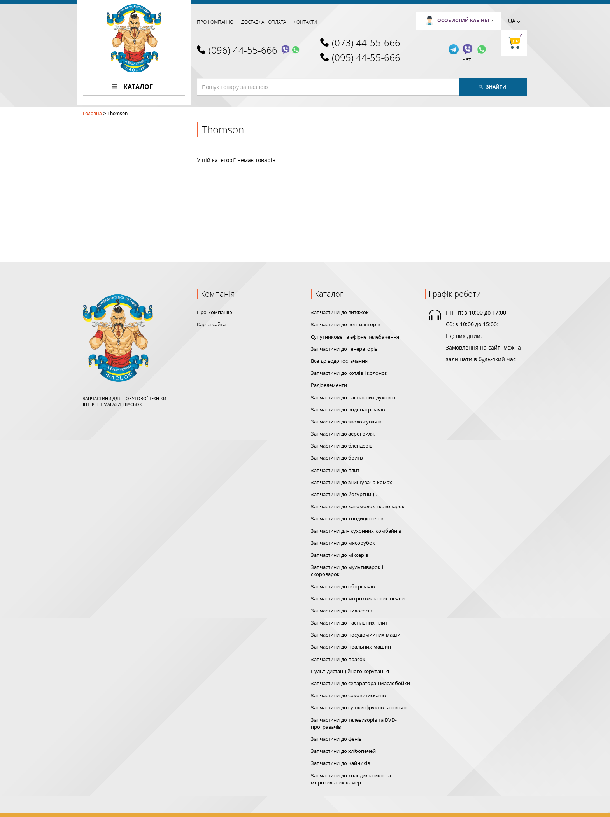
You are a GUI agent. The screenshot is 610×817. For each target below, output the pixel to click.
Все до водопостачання (339, 360)
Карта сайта (211, 324)
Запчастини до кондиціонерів (347, 518)
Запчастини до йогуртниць (344, 494)
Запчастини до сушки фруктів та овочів (359, 707)
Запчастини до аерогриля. (343, 433)
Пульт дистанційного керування (350, 671)
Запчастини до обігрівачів (343, 586)
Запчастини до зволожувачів (346, 421)
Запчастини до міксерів (339, 554)
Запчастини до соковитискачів (348, 695)
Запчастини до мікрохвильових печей (358, 598)
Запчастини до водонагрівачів (348, 409)
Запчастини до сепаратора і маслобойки (360, 683)
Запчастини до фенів (336, 738)
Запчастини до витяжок (340, 312)
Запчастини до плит (335, 470)
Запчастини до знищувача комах (351, 482)
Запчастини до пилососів (341, 610)
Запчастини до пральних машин (351, 646)
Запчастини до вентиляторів (345, 324)
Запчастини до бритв (337, 457)
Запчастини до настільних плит (349, 622)
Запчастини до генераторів (344, 348)
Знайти (492, 87)
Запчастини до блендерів (341, 445)
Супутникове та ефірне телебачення (355, 336)
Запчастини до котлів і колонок (349, 372)
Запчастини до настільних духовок (353, 397)
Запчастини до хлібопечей (343, 750)
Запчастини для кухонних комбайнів (356, 530)
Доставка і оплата (263, 22)
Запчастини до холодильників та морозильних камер (351, 779)
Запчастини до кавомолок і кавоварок (358, 506)
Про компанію (215, 22)
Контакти (305, 22)
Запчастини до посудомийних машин (357, 634)
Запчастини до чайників (340, 762)
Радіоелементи (329, 384)
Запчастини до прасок (338, 659)
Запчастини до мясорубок (343, 542)
